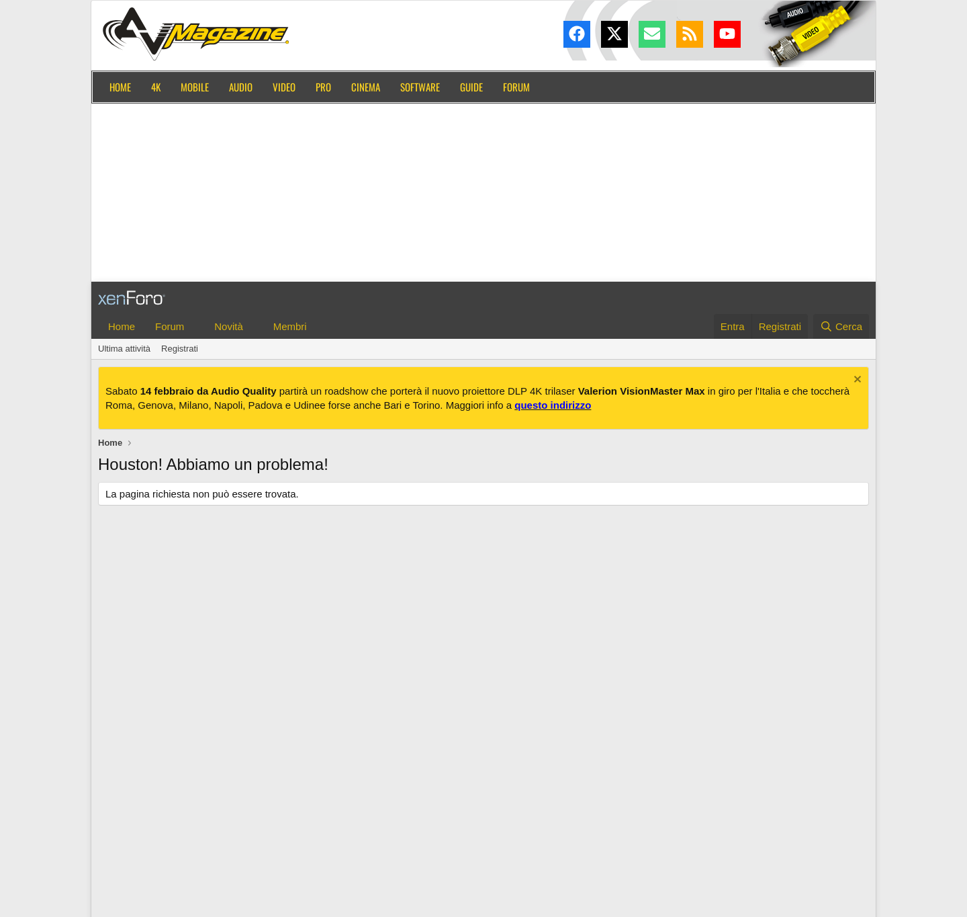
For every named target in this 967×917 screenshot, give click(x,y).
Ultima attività (124, 349)
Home (120, 86)
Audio (240, 86)
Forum (516, 86)
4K (155, 86)
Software (420, 86)
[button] (194, 326)
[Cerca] (841, 326)
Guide (471, 86)
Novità (228, 326)
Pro (323, 86)
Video (284, 86)
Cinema (365, 86)
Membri (290, 326)
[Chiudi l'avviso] (856, 381)
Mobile (195, 86)
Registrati (179, 349)
